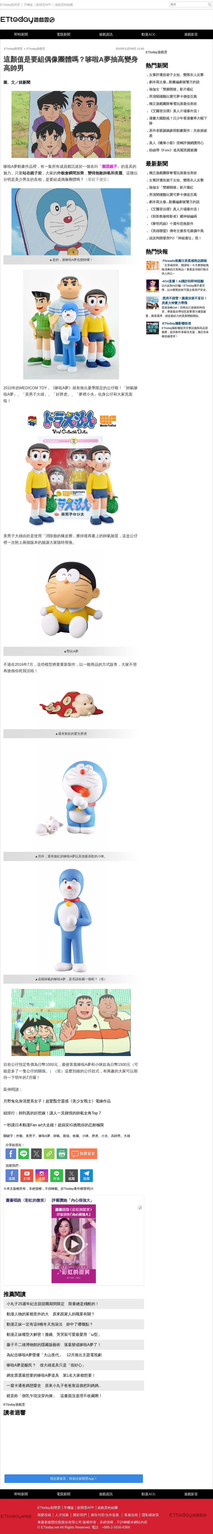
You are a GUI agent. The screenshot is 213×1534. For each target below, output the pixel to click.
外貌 (19, 1136)
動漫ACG (148, 34)
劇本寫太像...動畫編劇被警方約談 (174, 82)
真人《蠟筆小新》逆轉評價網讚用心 (176, 143)
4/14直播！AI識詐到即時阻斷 (183, 281)
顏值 (66, 1136)
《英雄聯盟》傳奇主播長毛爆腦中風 (176, 231)
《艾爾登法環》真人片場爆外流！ (174, 111)
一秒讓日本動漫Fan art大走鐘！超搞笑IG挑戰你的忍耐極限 (53, 1125)
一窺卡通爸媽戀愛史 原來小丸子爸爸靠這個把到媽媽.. (54, 1385)
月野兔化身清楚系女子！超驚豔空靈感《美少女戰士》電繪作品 (57, 1101)
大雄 (127, 1136)
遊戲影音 (191, 34)
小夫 (104, 1136)
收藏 (76, 1136)
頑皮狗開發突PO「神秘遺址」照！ (175, 238)
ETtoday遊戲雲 (27, 19)
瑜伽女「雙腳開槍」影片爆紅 (171, 89)
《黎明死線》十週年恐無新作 (171, 223)
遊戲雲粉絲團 (64, 3)
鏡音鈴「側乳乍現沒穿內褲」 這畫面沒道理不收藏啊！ (54, 1396)
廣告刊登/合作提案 (105, 1515)
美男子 (30, 1136)
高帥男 (116, 1136)
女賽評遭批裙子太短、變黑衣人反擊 (176, 75)
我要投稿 (44, 1515)
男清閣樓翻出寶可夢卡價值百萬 (173, 96)
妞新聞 (24, 82)
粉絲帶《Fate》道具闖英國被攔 (173, 150)
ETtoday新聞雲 (10, 3)
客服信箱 (131, 1515)
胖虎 (95, 1136)
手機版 (28, 3)
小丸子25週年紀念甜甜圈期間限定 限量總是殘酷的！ (53, 1304)
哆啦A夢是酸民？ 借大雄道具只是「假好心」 (46, 1365)
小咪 (85, 1136)
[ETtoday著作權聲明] (76, 1188)
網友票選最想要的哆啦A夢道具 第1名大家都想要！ (51, 1375)
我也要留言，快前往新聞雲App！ (73, 1478)
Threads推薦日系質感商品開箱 (185, 261)
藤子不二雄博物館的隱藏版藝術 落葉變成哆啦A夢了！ (54, 1345)
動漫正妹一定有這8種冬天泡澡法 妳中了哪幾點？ (50, 1324)
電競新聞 (63, 34)
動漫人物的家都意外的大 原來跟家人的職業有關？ (51, 1314)
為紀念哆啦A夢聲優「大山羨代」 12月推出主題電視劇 (54, 1355)
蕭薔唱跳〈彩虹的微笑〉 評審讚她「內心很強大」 (50, 1200)
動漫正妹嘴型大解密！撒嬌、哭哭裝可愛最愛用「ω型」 (54, 1334)
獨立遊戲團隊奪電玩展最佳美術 (174, 104)
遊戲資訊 (106, 34)
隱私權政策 (150, 1515)
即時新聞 (21, 34)
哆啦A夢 (44, 1136)
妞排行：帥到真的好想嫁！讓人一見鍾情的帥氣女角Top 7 (52, 1113)
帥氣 (56, 1136)
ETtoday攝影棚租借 (177, 323)
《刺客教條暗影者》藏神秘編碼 (173, 216)
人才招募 (62, 1515)
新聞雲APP (43, 3)
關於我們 (80, 1515)
